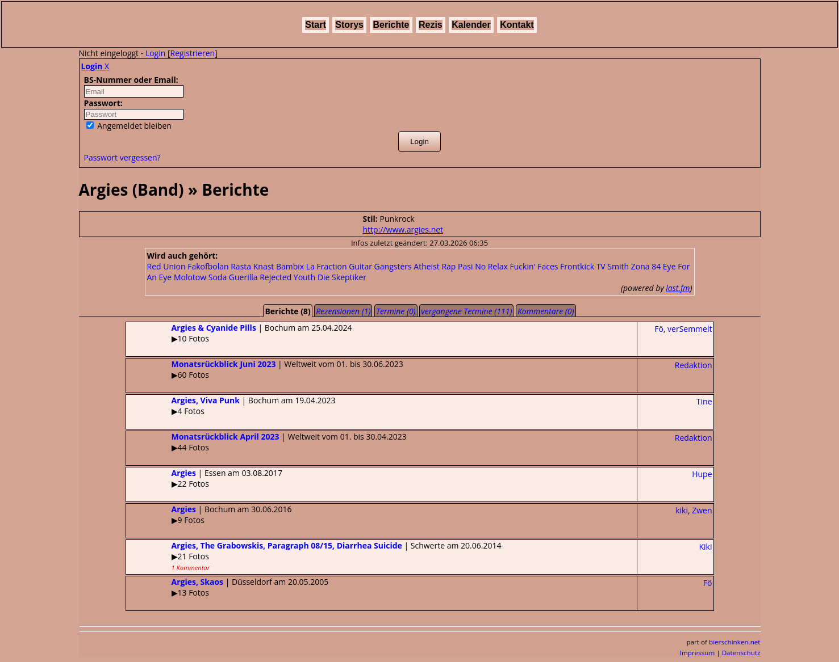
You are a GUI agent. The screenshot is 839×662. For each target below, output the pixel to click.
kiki (681, 510)
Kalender (471, 24)
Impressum (697, 652)
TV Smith (612, 266)
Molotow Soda (200, 277)
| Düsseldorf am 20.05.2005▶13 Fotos (227, 587)
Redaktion (693, 365)
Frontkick (577, 266)
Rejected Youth (287, 277)
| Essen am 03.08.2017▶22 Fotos (204, 478)
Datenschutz (741, 652)
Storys (349, 24)
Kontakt (517, 24)
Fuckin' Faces (534, 266)
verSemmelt (689, 328)
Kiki (705, 546)
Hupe (702, 474)
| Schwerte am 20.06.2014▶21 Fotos (314, 556)
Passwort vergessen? (122, 157)
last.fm (678, 287)
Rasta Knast (252, 266)
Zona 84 (646, 266)
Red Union (166, 266)
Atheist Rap (435, 266)
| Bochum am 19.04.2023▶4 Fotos (231, 405)
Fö (658, 328)
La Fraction (326, 266)
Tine (704, 401)
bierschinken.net (735, 642)
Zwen (702, 510)
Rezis (431, 24)
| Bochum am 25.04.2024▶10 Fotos (239, 333)
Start (315, 24)
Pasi (465, 266)
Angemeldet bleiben (129, 125)
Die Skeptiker (342, 277)
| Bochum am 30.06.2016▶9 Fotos (209, 514)
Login (155, 53)
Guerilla (243, 277)
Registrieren (192, 53)
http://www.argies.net (403, 229)
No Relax (491, 266)
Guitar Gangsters (380, 266)
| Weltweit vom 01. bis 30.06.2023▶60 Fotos (264, 369)
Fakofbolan (207, 266)
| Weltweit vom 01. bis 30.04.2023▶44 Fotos (266, 442)
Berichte (391, 24)
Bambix (290, 266)
